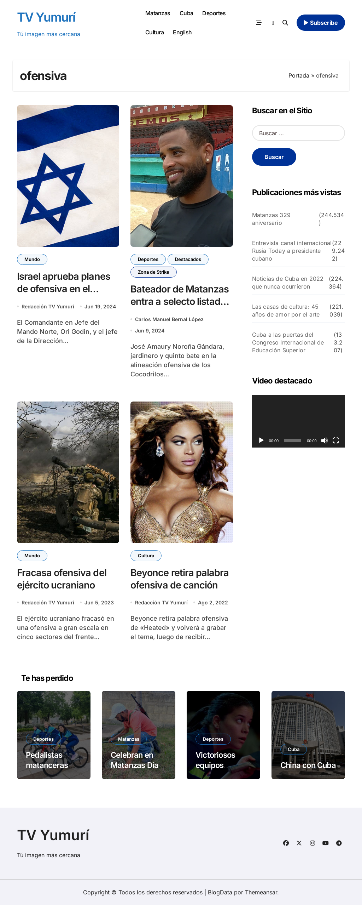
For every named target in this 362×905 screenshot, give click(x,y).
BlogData (220, 892)
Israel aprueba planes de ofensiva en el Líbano (63, 289)
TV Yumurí (46, 17)
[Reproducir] (261, 440)
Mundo (32, 259)
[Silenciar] (324, 440)
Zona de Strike (153, 272)
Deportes (214, 13)
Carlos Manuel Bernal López (169, 319)
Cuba (186, 13)
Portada (298, 75)
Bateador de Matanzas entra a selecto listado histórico (179, 301)
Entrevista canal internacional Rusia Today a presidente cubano (292, 250)
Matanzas (157, 13)
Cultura (154, 32)
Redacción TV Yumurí (48, 306)
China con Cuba (308, 765)
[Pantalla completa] (335, 440)
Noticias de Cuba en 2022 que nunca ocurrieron (288, 282)
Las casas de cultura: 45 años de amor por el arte (286, 310)
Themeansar (261, 892)
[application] (298, 421)
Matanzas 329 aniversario (271, 218)
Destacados (188, 259)
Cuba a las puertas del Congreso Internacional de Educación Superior (288, 342)
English (182, 32)
